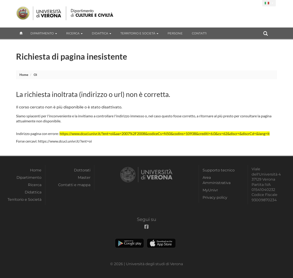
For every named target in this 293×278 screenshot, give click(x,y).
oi (35, 75)
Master (84, 177)
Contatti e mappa (74, 185)
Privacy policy (215, 197)
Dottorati (82, 170)
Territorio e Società (139, 33)
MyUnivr (210, 190)
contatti (199, 33)
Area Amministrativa (217, 180)
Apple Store (161, 243)
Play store (129, 243)
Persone (175, 33)
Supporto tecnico (219, 170)
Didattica (101, 33)
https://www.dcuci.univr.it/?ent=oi (65, 141)
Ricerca (74, 33)
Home (23, 75)
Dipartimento (43, 33)
